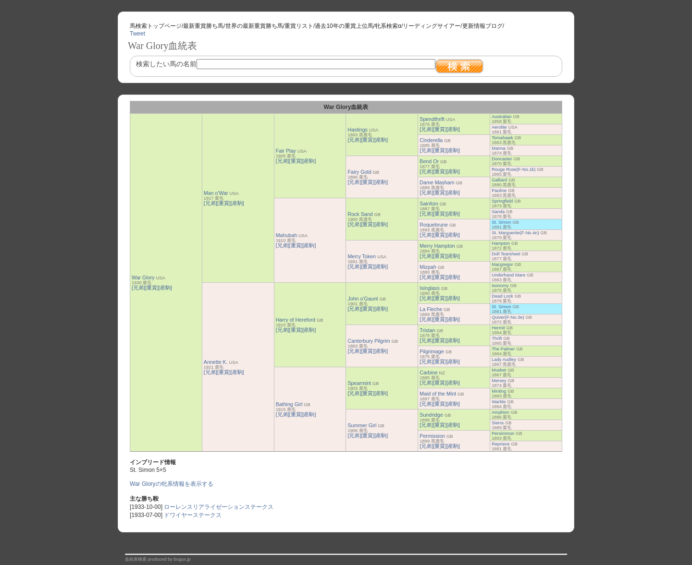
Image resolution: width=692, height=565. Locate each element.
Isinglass (429, 288)
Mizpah (428, 267)
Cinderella (431, 140)
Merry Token (361, 256)
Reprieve (500, 444)
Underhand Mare (508, 275)
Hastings (357, 129)
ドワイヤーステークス (193, 515)
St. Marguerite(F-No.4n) (515, 232)
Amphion (500, 412)
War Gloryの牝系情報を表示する (171, 484)
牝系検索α (388, 26)
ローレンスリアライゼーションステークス (218, 507)
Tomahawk (502, 137)
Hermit (498, 327)
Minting (499, 391)
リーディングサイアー (431, 26)
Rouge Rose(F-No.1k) (513, 169)
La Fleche (431, 309)
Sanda (498, 211)
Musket (499, 370)
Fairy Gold (359, 172)
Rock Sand (359, 214)
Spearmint (359, 383)
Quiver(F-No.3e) (508, 317)
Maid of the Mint (438, 394)
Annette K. (216, 362)
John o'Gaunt (362, 298)
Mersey (499, 380)
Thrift (497, 338)
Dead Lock (502, 296)
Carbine (428, 372)
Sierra (498, 423)
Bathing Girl (289, 404)
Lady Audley (504, 359)
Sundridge (431, 415)
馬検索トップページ (156, 26)
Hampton (501, 243)
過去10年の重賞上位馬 (344, 26)
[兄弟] (138, 287)
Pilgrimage (432, 351)
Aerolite (499, 127)
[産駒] (165, 287)
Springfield (502, 201)
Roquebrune (434, 225)
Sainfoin (429, 203)
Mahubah (286, 235)
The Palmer (503, 349)
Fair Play (286, 151)
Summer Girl (361, 425)
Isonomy (500, 285)
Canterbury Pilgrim (368, 341)
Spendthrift (432, 119)
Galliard (499, 180)
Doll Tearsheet (506, 254)
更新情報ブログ (482, 26)
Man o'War (216, 193)
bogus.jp (182, 559)
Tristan (427, 330)
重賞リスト (298, 26)
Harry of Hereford (295, 320)
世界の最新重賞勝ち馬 (254, 26)
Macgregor (502, 264)
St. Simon (501, 222)
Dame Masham (437, 182)
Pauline (499, 190)
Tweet (137, 33)
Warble (499, 401)
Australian (501, 116)
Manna (499, 148)
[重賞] (152, 287)
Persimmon (503, 433)
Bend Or (429, 161)
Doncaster (502, 158)
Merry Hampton (437, 246)
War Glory (143, 277)
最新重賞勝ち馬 (203, 26)
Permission (432, 436)
